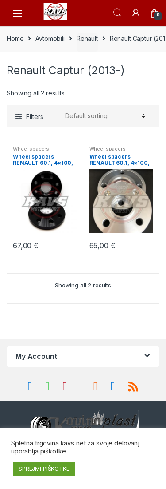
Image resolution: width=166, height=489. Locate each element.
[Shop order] (104, 116)
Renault (87, 38)
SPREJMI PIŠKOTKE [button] (44, 468)
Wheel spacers (31, 149)
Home (15, 38)
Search (117, 13)
